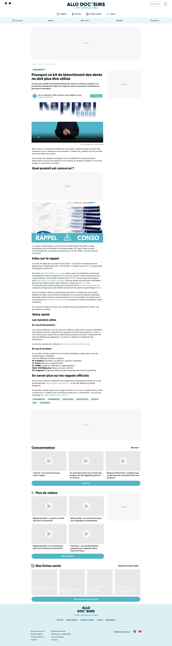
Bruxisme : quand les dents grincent (71, 590)
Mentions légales (37, 634)
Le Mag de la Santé (87, 620)
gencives (82, 283)
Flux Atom (54, 640)
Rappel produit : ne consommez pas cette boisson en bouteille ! (48, 547)
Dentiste (95, 399)
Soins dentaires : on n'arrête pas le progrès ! (44, 589)
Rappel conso (68, 399)
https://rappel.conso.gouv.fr (57, 383)
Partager (96, 96)
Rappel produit (82, 399)
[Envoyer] (165, 4)
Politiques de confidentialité (61, 634)
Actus (78, 14)
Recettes (60, 620)
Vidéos (63, 14)
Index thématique (57, 637)
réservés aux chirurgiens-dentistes (50, 280)
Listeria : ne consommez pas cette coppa (46, 474)
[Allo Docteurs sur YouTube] (10, 3)
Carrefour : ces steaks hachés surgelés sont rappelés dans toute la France (84, 548)
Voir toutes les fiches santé (86, 599)
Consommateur (50, 64)
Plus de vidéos (46, 493)
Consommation (53, 399)
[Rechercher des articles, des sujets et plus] (158, 4)
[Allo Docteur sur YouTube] (140, 631)
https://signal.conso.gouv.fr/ (56, 395)
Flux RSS (34, 640)
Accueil (34, 64)
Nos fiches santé (48, 566)
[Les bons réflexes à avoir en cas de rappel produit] (67, 122)
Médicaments (110, 620)
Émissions (154, 20)
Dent (35, 403)
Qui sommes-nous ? (38, 631)
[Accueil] (86, 611)
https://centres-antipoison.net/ (77, 344)
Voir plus (86, 483)
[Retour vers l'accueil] (86, 5)
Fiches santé (95, 14)
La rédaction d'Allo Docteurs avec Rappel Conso (61, 95)
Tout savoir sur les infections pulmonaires (97, 589)
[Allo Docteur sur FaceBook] (6, 3)
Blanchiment (45, 403)
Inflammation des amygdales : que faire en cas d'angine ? (127, 589)
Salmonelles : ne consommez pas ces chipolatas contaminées (86, 519)
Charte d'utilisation (37, 637)
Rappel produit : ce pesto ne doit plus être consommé (48, 519)
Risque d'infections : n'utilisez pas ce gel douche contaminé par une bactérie (123, 475)
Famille (119, 20)
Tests (112, 14)
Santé (50, 20)
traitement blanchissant (56, 299)
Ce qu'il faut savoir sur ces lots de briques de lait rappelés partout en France (86, 475)
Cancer (99, 620)
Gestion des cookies (58, 631)
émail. (99, 288)
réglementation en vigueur (54, 273)
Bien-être (85, 20)
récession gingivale (88, 285)
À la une (17, 20)
